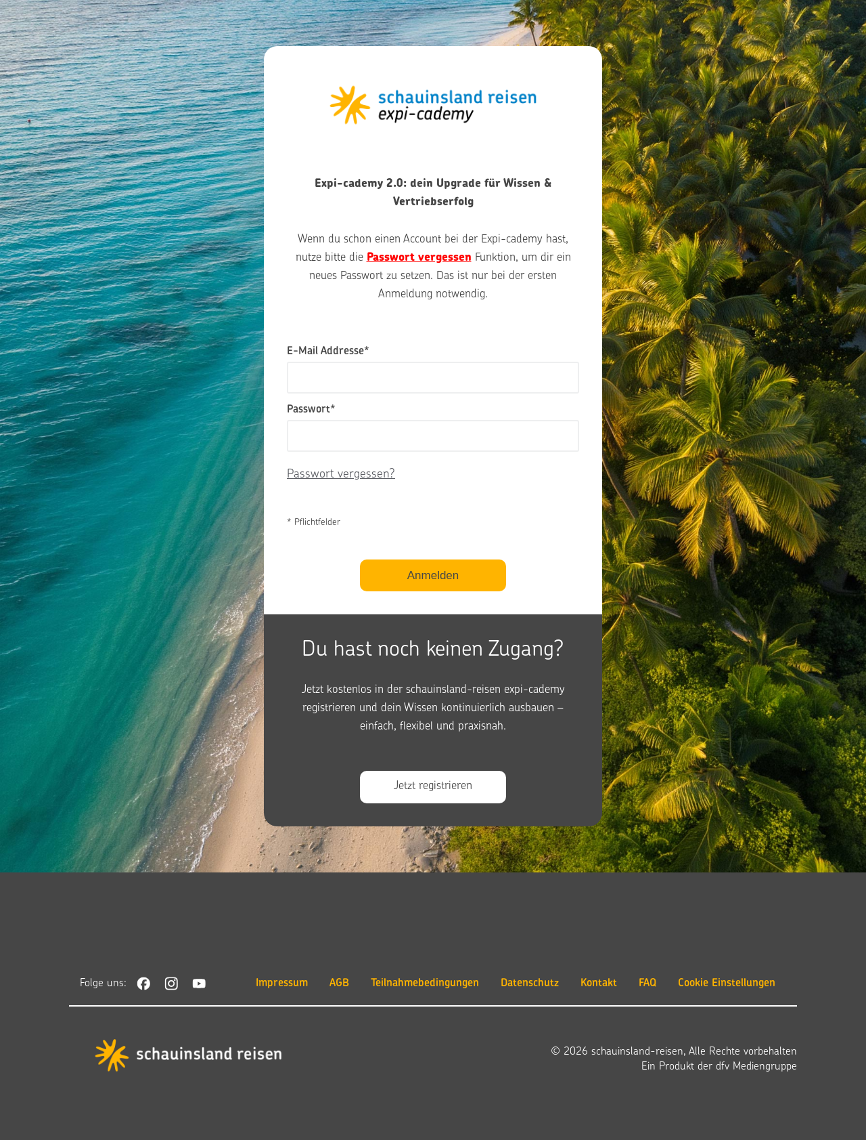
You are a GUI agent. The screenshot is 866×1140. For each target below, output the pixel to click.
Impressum (282, 983)
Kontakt (598, 983)
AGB (339, 983)
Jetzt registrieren (433, 786)
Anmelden (433, 575)
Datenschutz (530, 983)
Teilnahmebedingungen (425, 983)
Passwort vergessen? (341, 474)
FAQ (647, 983)
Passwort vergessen (419, 258)
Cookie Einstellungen (726, 983)
